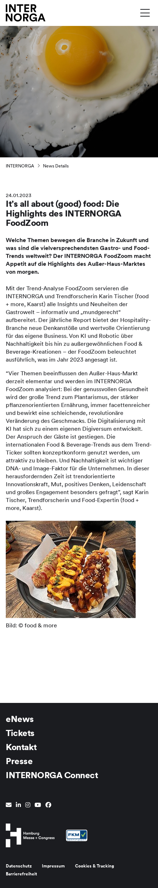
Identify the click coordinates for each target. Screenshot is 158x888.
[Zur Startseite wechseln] (25, 12)
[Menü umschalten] (145, 12)
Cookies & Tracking (94, 866)
